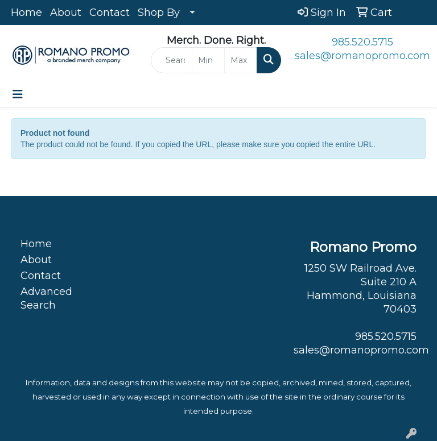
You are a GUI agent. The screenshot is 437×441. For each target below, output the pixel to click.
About (65, 12)
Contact (109, 12)
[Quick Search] (171, 60)
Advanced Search (46, 298)
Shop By (159, 12)
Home (26, 12)
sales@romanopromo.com (362, 55)
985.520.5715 (362, 42)
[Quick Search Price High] (240, 60)
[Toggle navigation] (18, 94)
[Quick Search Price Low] (208, 60)
